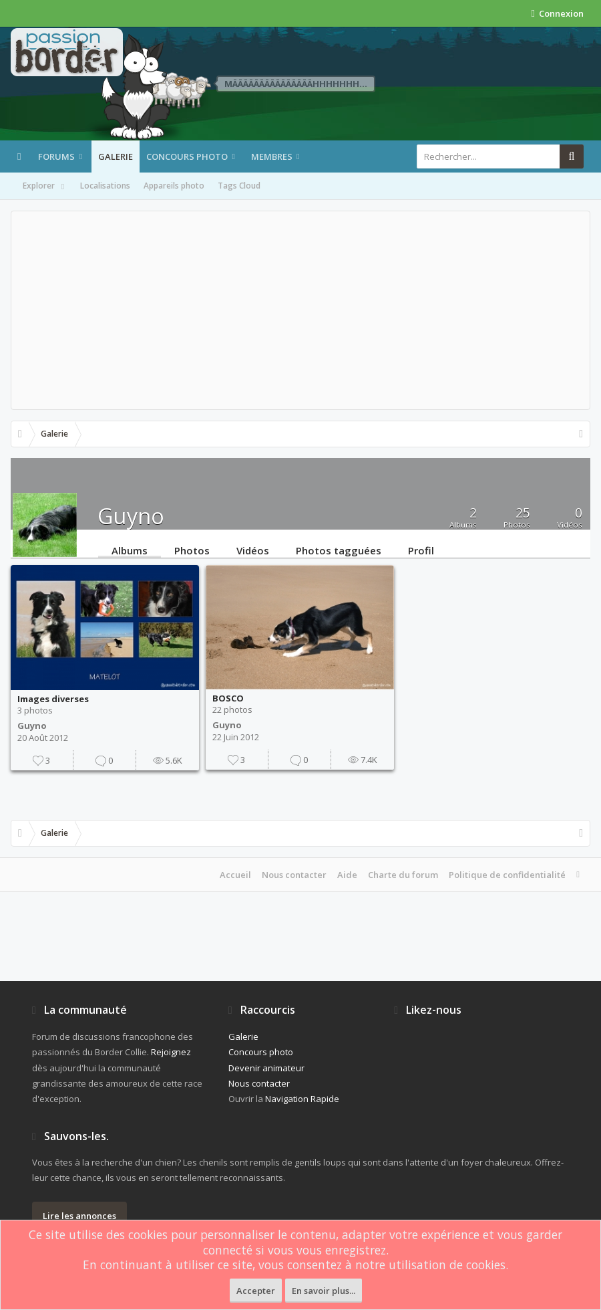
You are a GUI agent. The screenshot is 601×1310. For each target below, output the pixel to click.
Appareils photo (174, 185)
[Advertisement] (300, 310)
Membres (271, 156)
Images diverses (53, 699)
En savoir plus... (323, 1291)
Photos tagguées (338, 550)
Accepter (255, 1291)
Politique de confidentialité (507, 875)
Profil (421, 550)
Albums (130, 550)
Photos (192, 550)
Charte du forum (403, 875)
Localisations (105, 185)
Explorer (45, 186)
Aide (347, 875)
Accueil (235, 875)
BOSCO (228, 698)
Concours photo (187, 156)
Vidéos (252, 550)
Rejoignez (171, 1052)
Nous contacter (294, 875)
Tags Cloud (239, 185)
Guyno (32, 726)
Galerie (115, 156)
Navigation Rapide (302, 1099)
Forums (56, 156)
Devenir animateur (266, 1068)
